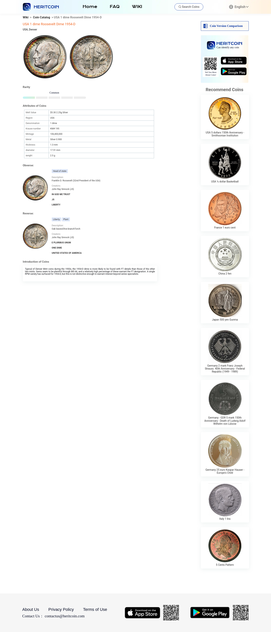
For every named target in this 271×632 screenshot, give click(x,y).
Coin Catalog (41, 17)
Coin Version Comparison (226, 25)
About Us (30, 609)
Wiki (26, 17)
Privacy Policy (61, 609)
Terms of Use (95, 609)
